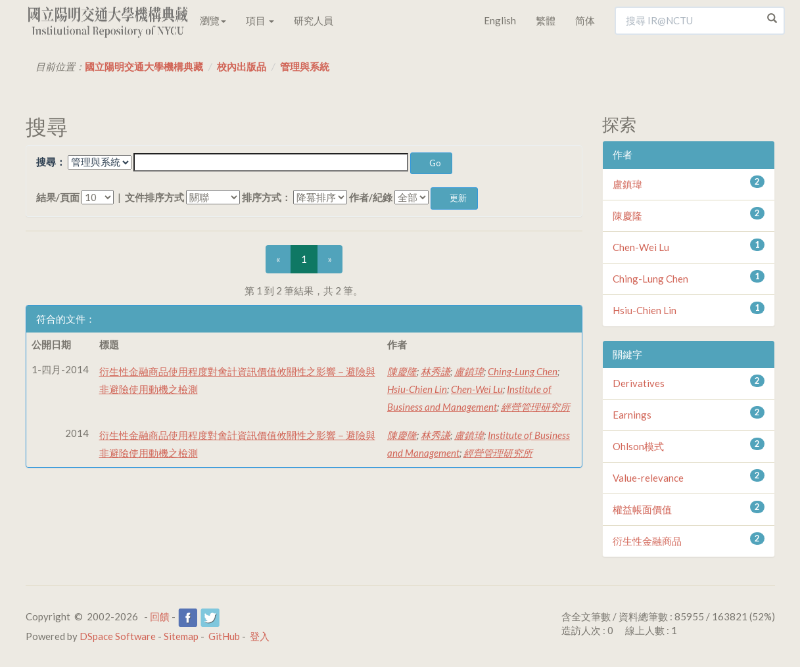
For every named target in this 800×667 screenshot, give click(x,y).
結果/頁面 (58, 197)
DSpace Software (118, 636)
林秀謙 (435, 371)
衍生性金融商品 (647, 541)
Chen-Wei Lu (477, 389)
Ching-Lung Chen (522, 371)
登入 (260, 636)
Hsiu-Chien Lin (417, 389)
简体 (585, 20)
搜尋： (51, 162)
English (500, 20)
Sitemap (181, 636)
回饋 (160, 616)
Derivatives (639, 383)
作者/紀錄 (370, 197)
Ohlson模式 (638, 446)
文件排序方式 (154, 197)
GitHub (224, 636)
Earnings (632, 415)
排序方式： (266, 197)
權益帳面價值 (642, 509)
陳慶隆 (402, 371)
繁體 (545, 20)
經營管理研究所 (535, 407)
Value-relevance (648, 478)
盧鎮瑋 (469, 371)
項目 (260, 20)
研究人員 (313, 20)
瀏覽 (213, 20)
